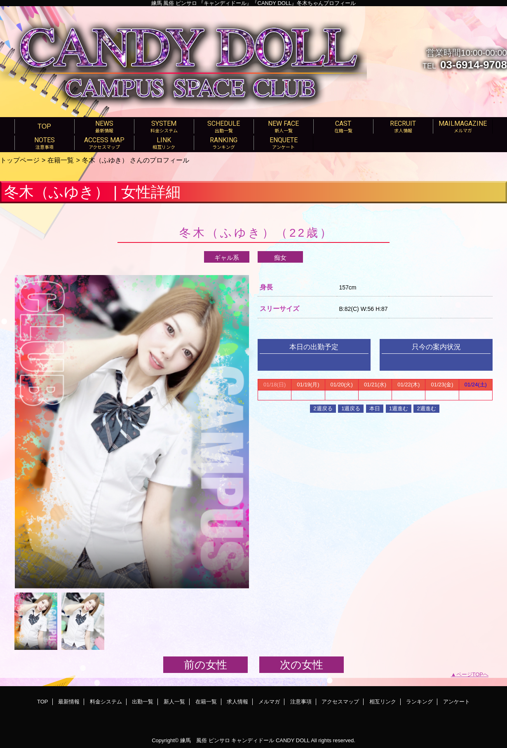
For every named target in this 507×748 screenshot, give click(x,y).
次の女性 (301, 665)
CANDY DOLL (293, 740)
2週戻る (322, 408)
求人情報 (237, 702)
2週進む (426, 408)
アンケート (456, 702)
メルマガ (269, 702)
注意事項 (301, 702)
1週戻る (350, 408)
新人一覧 (174, 702)
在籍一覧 (60, 160)
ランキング (419, 702)
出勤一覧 (142, 702)
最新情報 (69, 702)
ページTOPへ (472, 674)
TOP (44, 126)
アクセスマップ (340, 702)
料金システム (106, 702)
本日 (374, 408)
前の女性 (205, 665)
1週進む (398, 408)
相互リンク (382, 702)
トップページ (20, 160)
